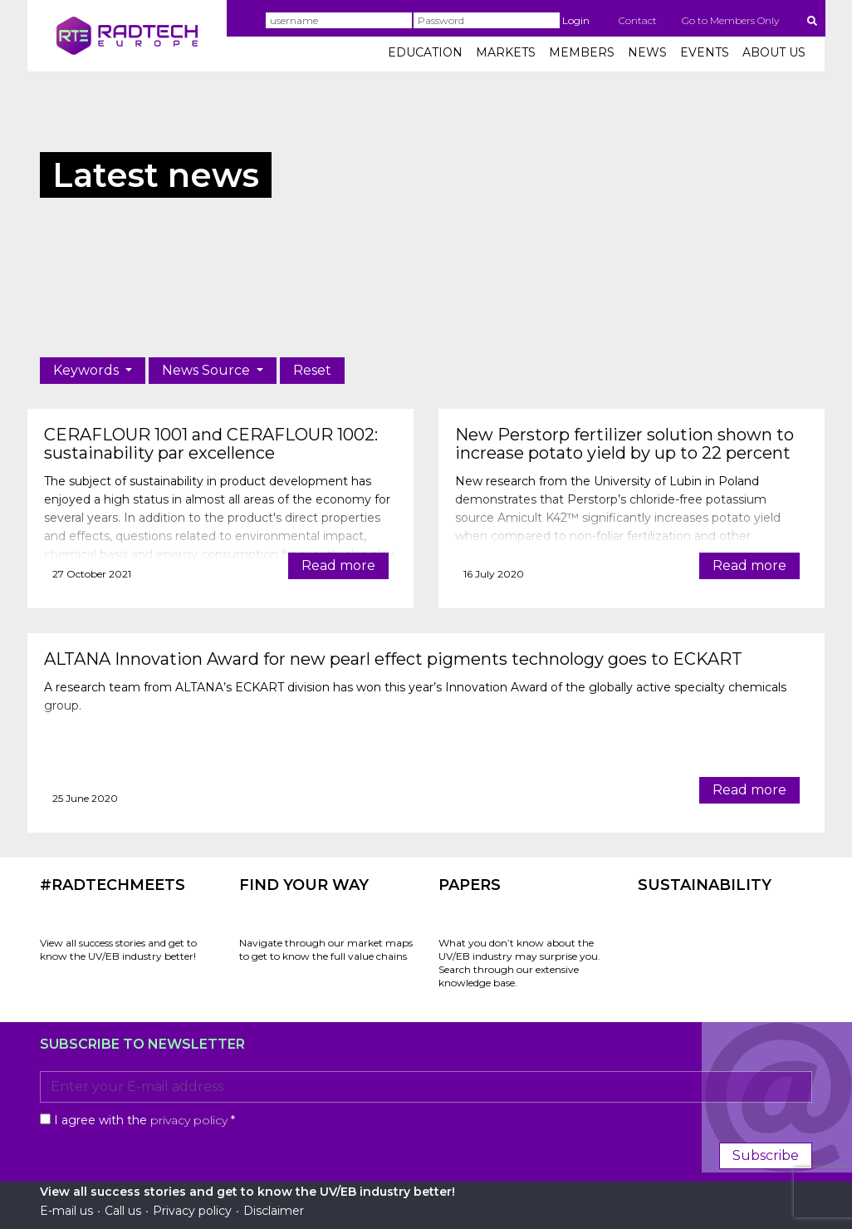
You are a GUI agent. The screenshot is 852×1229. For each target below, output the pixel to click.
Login (576, 20)
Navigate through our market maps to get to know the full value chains (326, 949)
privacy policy (189, 1120)
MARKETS (506, 52)
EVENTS (704, 52)
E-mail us (66, 1210)
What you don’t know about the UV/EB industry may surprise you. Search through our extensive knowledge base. (519, 962)
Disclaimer (273, 1210)
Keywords (87, 370)
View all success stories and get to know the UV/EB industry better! (118, 949)
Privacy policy (192, 1210)
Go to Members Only (730, 20)
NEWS (647, 52)
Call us (123, 1210)
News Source (207, 370)
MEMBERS (582, 52)
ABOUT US (773, 52)
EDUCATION (425, 52)
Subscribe (765, 1155)
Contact (638, 20)
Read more (338, 565)
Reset (312, 370)
